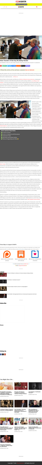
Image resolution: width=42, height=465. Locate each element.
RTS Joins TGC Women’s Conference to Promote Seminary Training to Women (20, 273)
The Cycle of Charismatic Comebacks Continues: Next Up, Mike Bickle (6, 445)
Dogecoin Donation (22, 265)
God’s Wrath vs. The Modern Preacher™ (13, 279)
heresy (26, 62)
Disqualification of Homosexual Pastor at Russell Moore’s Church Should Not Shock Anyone (6, 428)
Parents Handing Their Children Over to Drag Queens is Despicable (35, 427)
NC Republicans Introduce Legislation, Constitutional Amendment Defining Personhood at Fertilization (6, 393)
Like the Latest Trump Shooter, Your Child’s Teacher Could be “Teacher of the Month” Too (20, 428)
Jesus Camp (2, 164)
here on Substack (29, 70)
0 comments (37, 62)
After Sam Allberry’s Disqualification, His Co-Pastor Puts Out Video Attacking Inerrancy (34, 411)
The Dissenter (20, 463)
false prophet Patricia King (33, 199)
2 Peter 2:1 (15, 76)
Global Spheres (3, 125)
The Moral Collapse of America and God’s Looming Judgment (17, 286)
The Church (30, 62)
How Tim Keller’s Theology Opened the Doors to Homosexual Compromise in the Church (20, 411)
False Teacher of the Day (18, 62)
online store (26, 263)
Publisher (3, 62)
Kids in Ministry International (27, 79)
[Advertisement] (21, 24)
